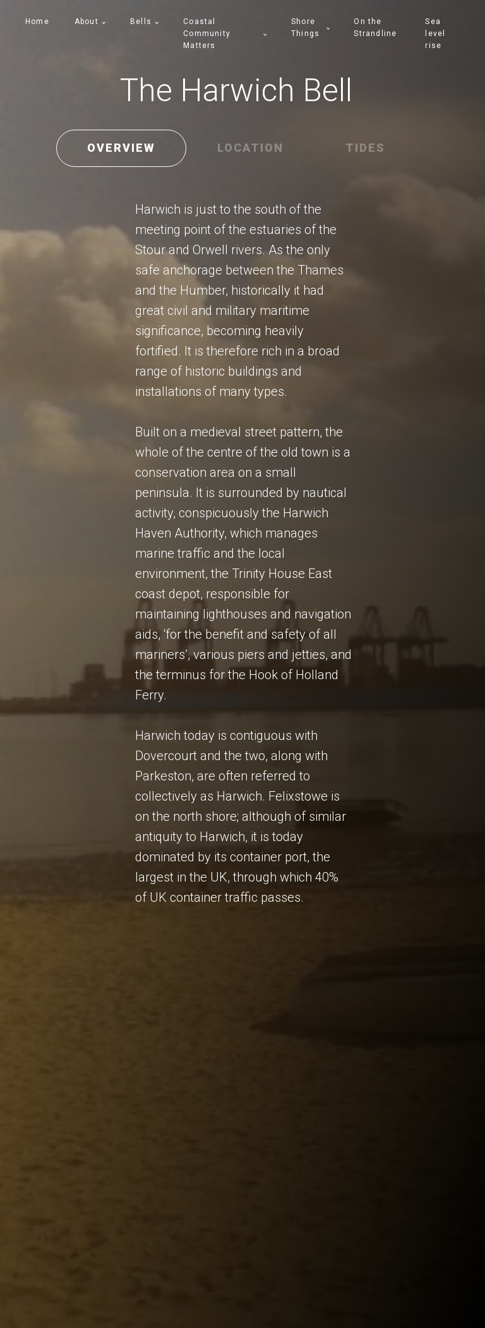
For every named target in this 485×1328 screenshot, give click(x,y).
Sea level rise (435, 33)
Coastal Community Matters (207, 33)
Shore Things (305, 27)
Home (37, 21)
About (87, 21)
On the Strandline (375, 27)
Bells (141, 21)
